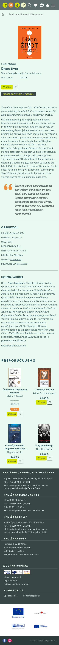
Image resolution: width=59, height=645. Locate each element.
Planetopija (15, 259)
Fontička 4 (9, 543)
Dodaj (7, 87)
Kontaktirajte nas (31, 595)
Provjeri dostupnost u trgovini (18, 94)
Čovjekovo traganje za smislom (15, 391)
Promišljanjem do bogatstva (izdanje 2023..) (15, 448)
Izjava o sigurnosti (13, 577)
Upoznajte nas (10, 595)
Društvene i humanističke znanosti (26, 14)
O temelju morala (44, 389)
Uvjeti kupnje (10, 580)
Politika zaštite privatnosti (16, 583)
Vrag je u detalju (44, 445)
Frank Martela (8, 63)
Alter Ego (18, 255)
